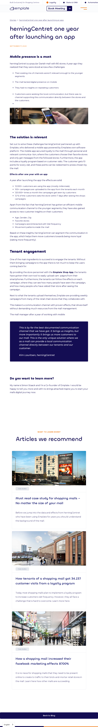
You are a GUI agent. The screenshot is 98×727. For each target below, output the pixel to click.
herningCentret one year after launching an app (41, 20)
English (7, 725)
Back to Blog (49, 715)
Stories (13, 20)
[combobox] (9, 724)
